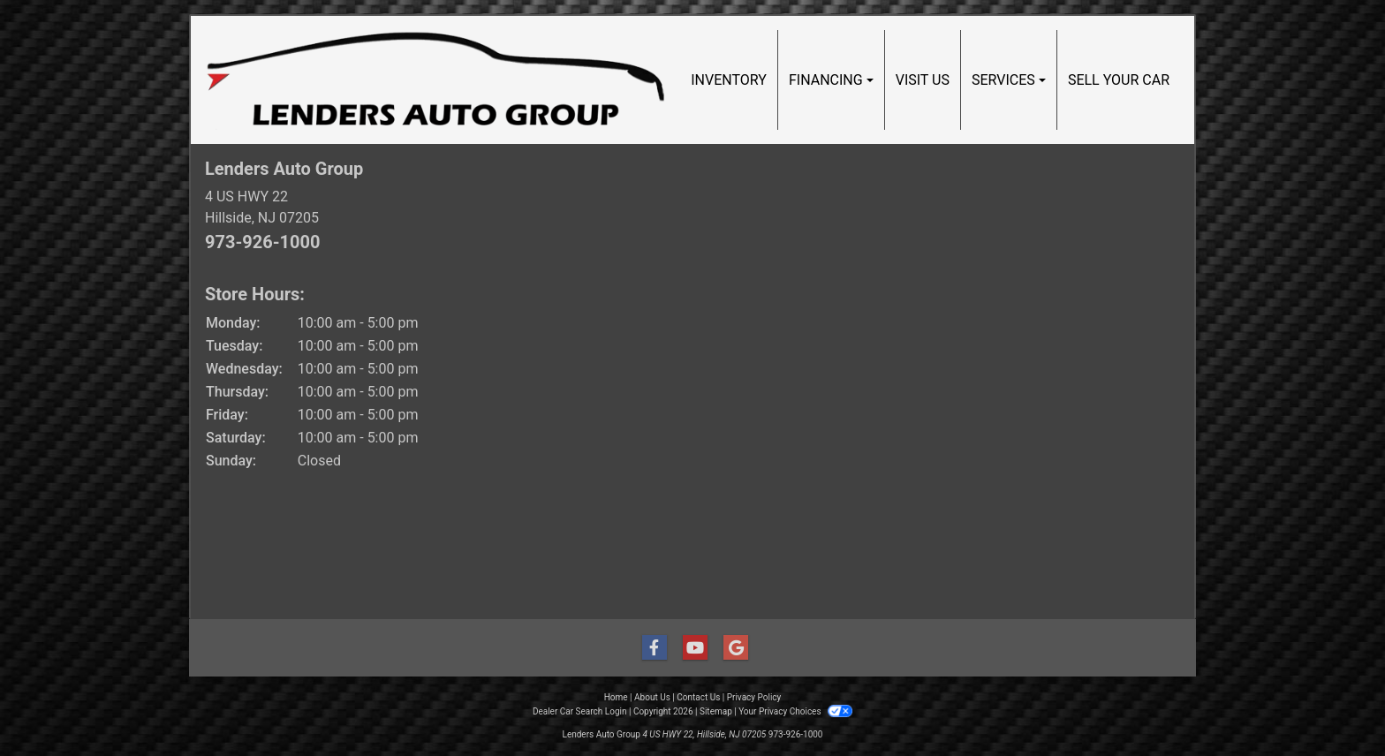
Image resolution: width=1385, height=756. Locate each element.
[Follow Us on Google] (733, 648)
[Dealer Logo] (435, 80)
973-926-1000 (263, 242)
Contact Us (698, 697)
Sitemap (716, 711)
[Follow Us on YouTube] (692, 648)
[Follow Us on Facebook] (652, 648)
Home (616, 697)
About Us (652, 697)
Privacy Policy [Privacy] (754, 697)
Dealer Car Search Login (580, 711)
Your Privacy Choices (795, 711)
